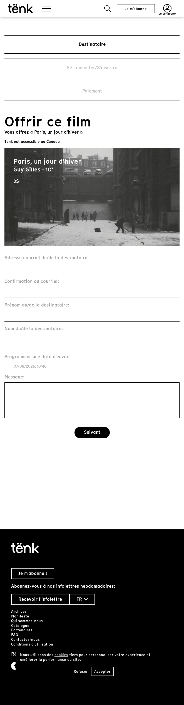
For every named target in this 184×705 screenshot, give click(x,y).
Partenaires (22, 630)
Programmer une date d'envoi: (37, 357)
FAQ (14, 634)
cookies (61, 654)
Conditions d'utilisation (32, 644)
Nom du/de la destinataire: (33, 329)
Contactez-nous (25, 639)
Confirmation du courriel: (31, 282)
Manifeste (20, 616)
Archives (19, 611)
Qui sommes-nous (27, 621)
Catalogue (20, 625)
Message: (14, 377)
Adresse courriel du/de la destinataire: (46, 258)
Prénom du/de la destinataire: (36, 305)
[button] (107, 8)
